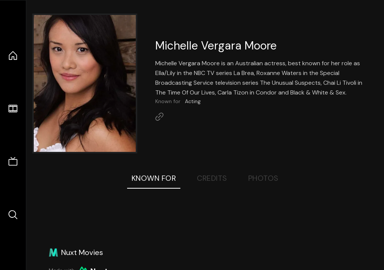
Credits (212, 178)
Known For (154, 178)
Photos (263, 178)
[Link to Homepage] (159, 117)
